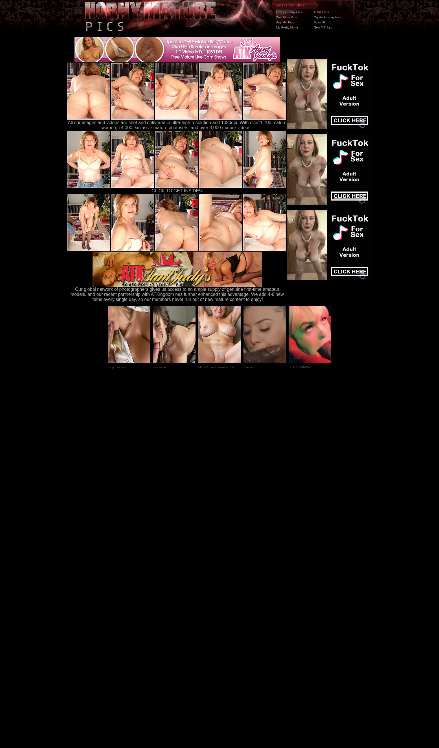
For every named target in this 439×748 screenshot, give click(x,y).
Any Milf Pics (285, 22)
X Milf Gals (321, 12)
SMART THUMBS (229, 641)
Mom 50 (319, 22)
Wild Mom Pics (286, 17)
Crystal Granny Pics (327, 17)
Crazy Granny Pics (289, 12)
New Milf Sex (323, 27)
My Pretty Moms (287, 27)
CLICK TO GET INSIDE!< (177, 190)
